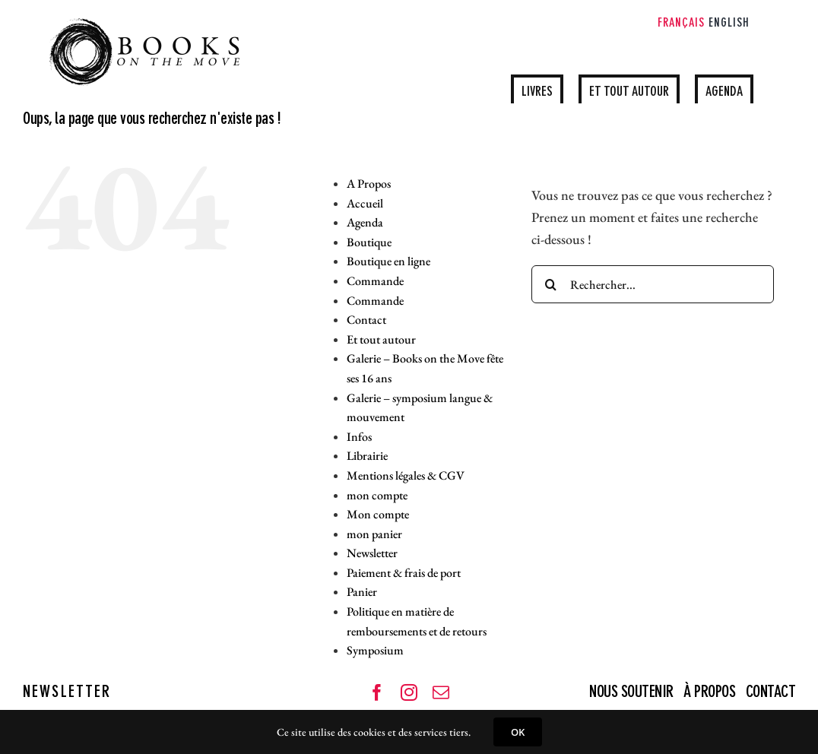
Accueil (365, 203)
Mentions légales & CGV (405, 475)
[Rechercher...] (652, 284)
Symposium (375, 650)
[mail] (441, 692)
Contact (366, 320)
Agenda (365, 222)
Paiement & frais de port (404, 573)
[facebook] (377, 692)
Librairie (367, 456)
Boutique (369, 242)
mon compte (377, 495)
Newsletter (372, 553)
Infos (359, 437)
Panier (362, 592)
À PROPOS (709, 692)
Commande (375, 281)
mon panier (374, 534)
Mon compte (378, 514)
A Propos (369, 184)
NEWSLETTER (67, 692)
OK (518, 732)
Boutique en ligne (388, 261)
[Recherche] (550, 284)
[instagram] (409, 692)
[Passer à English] (729, 24)
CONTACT (771, 692)
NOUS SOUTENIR (633, 692)
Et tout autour (381, 339)
